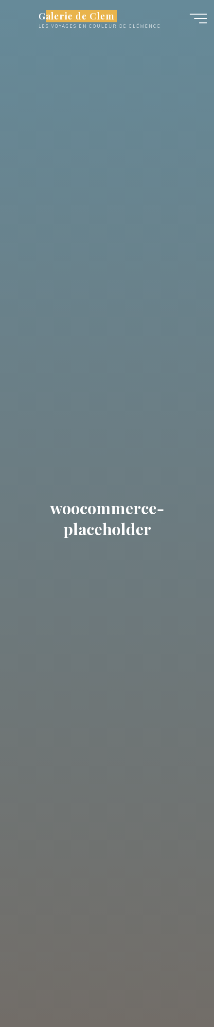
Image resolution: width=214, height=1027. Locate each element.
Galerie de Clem (76, 16)
